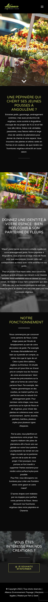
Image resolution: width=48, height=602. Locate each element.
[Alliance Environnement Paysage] (12, 6)
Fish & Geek (33, 596)
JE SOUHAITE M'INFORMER (24, 567)
